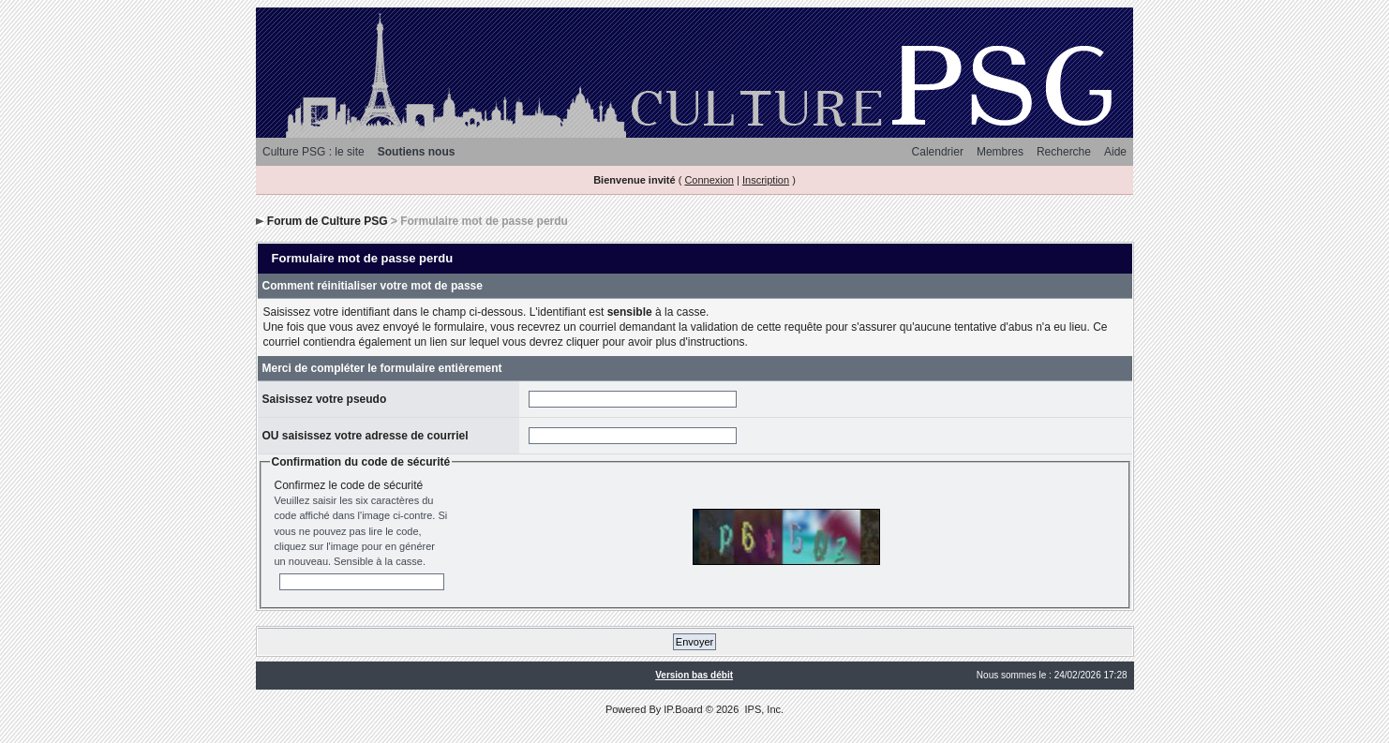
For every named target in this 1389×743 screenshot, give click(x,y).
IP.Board (683, 709)
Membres (1000, 151)
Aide (1115, 151)
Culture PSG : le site (313, 151)
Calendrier (937, 151)
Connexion (709, 180)
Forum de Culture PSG (327, 221)
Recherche (1064, 151)
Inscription (765, 180)
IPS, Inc (762, 709)
